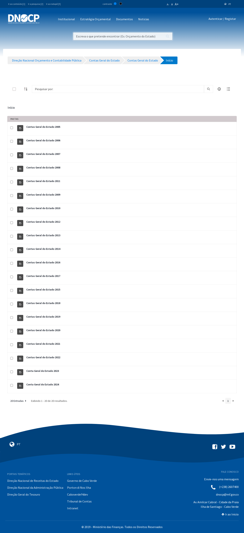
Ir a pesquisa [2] (35, 3)
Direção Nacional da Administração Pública (35, 487)
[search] (208, 89)
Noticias (143, 19)
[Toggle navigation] (44, 19)
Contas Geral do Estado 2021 (43, 343)
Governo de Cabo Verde (82, 481)
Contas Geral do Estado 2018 (43, 303)
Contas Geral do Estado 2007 (43, 154)
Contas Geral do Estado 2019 (43, 316)
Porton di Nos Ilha (79, 487)
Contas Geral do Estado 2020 (43, 330)
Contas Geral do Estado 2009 (43, 194)
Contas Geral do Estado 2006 (43, 140)
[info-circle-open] (219, 89)
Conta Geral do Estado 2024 (42, 384)
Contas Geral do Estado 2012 (43, 221)
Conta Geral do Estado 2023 (42, 371)
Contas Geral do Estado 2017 (43, 276)
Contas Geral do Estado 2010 (43, 208)
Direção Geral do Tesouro (23, 494)
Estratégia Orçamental (95, 19)
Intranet (72, 508)
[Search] (118, 89)
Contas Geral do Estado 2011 (43, 181)
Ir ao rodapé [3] (53, 3)
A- (168, 4)
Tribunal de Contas (79, 501)
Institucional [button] (66, 19)
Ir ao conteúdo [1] (16, 3)
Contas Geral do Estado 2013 (43, 235)
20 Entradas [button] (18, 401)
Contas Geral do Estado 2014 (43, 249)
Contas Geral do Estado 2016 (43, 262)
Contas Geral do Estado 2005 (43, 127)
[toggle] (20, 89)
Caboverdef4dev (77, 494)
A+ (177, 4)
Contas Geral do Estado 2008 (43, 167)
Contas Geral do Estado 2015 (43, 289)
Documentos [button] (124, 19)
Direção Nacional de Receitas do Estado (33, 481)
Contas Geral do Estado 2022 (43, 357)
